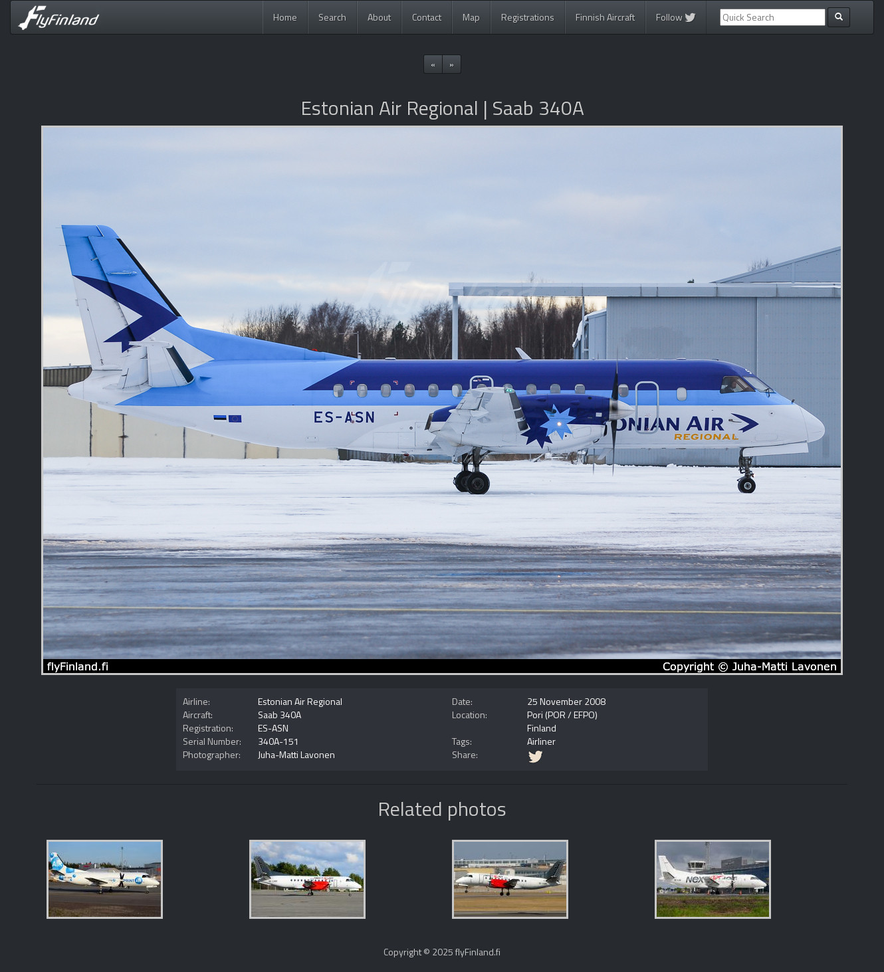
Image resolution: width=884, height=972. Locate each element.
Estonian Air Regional (300, 701)
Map (471, 17)
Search (332, 17)
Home (285, 17)
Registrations (527, 17)
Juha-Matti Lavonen (296, 754)
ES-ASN (273, 728)
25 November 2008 (566, 701)
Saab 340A (279, 715)
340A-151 (278, 741)
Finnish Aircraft (605, 17)
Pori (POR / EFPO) (562, 715)
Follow (676, 17)
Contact (426, 17)
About (379, 17)
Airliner (541, 741)
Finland (541, 728)
